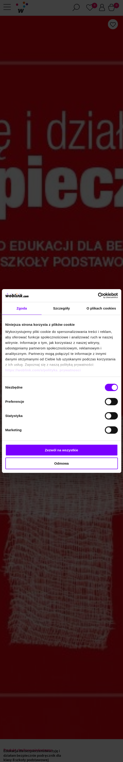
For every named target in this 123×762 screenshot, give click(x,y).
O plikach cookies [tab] (101, 308)
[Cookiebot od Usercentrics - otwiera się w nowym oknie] (98, 296)
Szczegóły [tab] (61, 308)
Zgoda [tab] (21, 308)
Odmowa (61, 463)
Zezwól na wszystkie (61, 450)
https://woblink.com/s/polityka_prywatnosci (43, 370)
